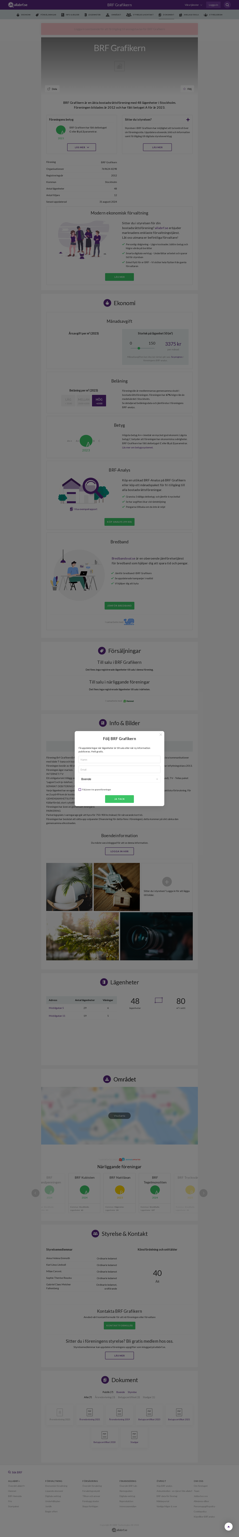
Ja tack (119, 799)
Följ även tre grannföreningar (96, 789)
